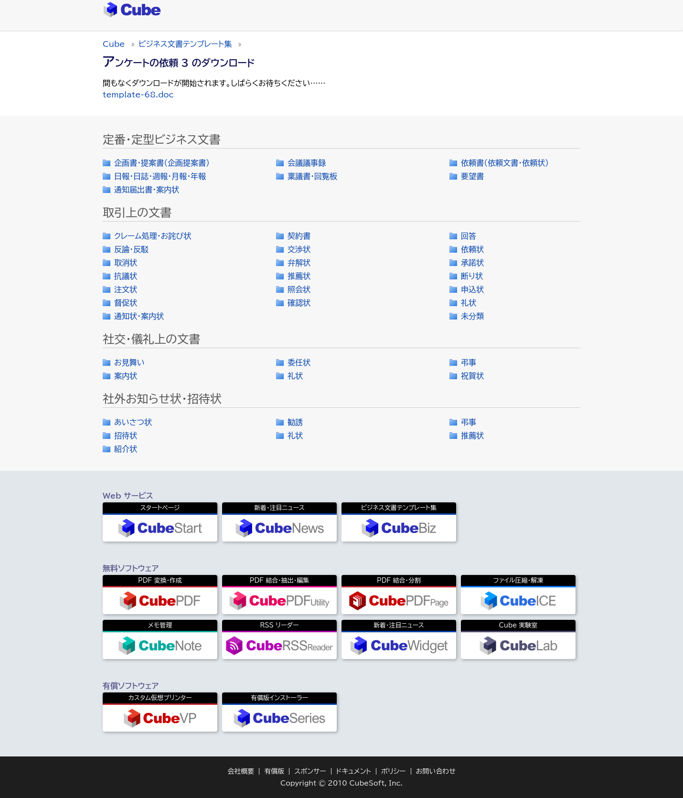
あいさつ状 (133, 422)
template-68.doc (138, 94)
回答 (468, 236)
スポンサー (310, 771)
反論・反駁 (131, 249)
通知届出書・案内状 (146, 189)
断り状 (472, 276)
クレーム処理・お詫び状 (152, 236)
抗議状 (125, 276)
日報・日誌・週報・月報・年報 (160, 176)
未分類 (472, 316)
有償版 (274, 771)
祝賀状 (472, 376)
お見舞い (129, 362)
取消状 (125, 262)
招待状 (125, 435)
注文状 (125, 289)
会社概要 (240, 771)
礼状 (468, 303)
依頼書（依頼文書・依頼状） (505, 163)
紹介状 (125, 449)
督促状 (125, 303)
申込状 (472, 289)
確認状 (299, 303)
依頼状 (472, 249)
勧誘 (295, 422)
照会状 (299, 289)
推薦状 (299, 276)
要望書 (472, 176)
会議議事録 (307, 163)
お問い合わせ (436, 771)
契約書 (299, 236)
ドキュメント (353, 771)
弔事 (468, 362)
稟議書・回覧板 (312, 176)
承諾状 (472, 262)
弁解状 (299, 262)
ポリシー (393, 771)
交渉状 (299, 249)
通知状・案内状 (139, 316)
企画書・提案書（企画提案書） (162, 163)
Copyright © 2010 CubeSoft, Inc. (341, 783)
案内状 (125, 376)
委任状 (299, 362)
